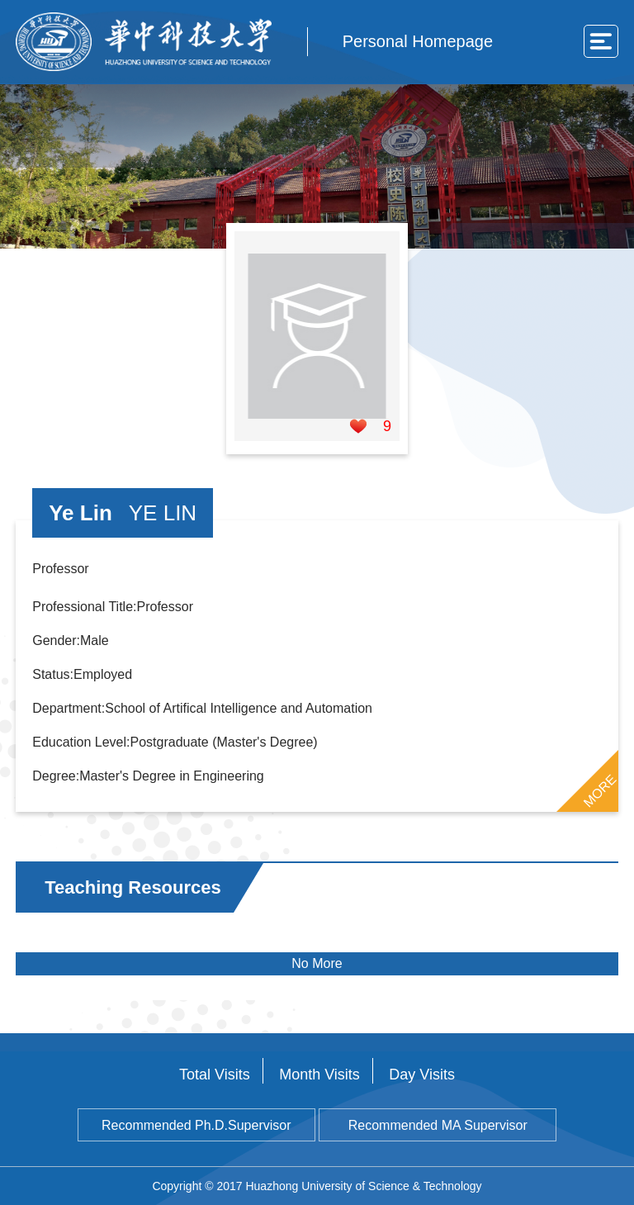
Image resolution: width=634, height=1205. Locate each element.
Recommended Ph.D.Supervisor (196, 1125)
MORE (599, 790)
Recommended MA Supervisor (438, 1125)
